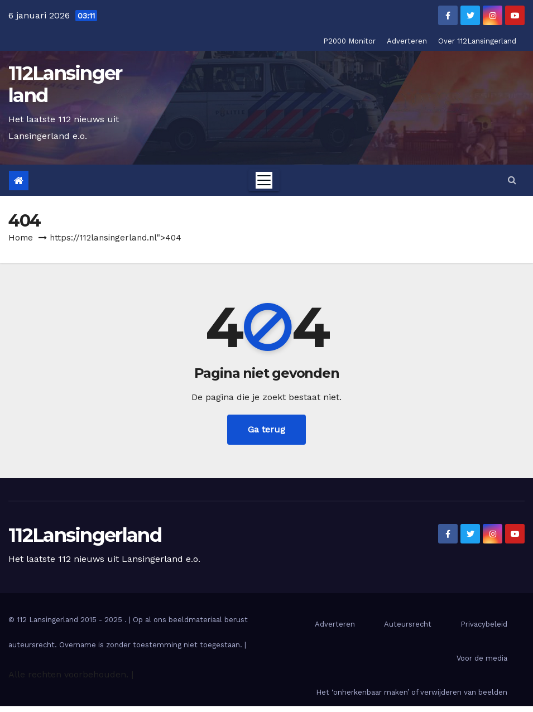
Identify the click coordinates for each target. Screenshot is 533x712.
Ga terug (266, 429)
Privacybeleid (483, 624)
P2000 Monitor (349, 41)
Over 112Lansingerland (477, 41)
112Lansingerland (65, 84)
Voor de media (482, 658)
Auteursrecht (407, 624)
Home (20, 238)
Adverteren (407, 41)
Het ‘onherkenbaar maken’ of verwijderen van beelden (411, 692)
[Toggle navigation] (264, 180)
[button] (512, 180)
